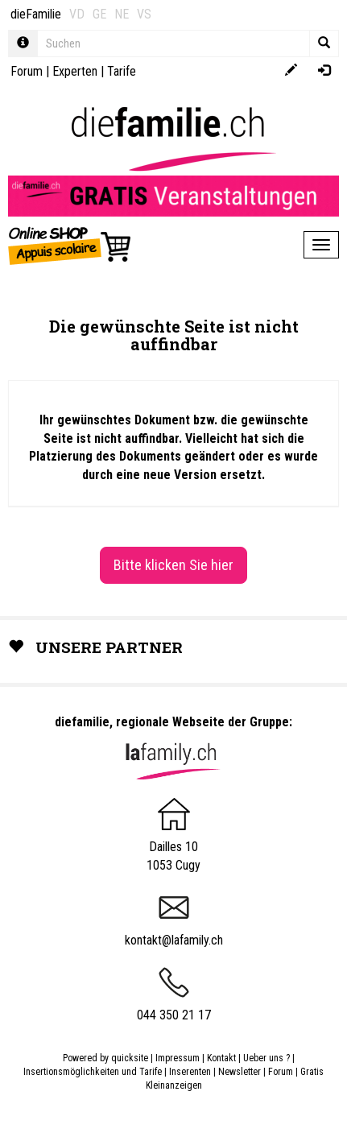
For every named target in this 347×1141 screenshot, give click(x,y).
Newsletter (239, 1071)
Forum (26, 71)
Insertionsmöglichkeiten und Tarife (92, 1071)
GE (99, 14)
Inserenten (191, 1071)
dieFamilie (35, 14)
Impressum (177, 1058)
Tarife (121, 71)
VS (144, 14)
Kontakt (221, 1058)
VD (77, 14)
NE (121, 14)
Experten (74, 71)
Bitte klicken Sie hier (173, 564)
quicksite (129, 1058)
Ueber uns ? (266, 1058)
